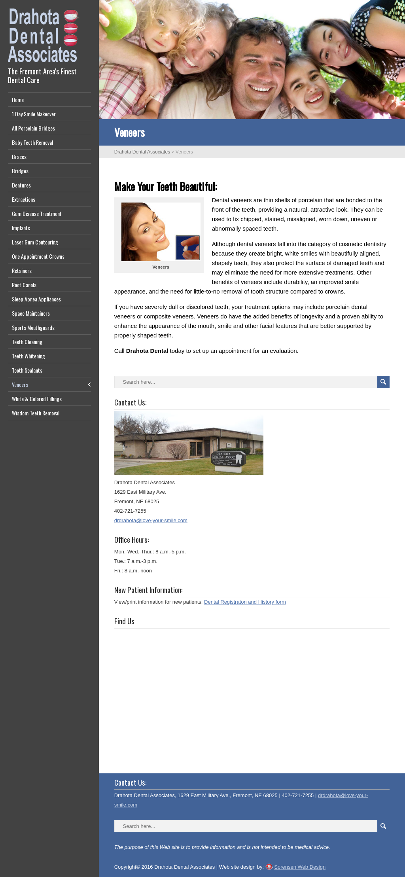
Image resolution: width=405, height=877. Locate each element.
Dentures (21, 185)
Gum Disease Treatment (37, 213)
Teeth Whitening (28, 356)
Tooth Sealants (27, 370)
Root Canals (24, 284)
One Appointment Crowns (38, 256)
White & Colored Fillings (37, 398)
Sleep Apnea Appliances (36, 299)
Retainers (22, 270)
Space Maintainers (31, 313)
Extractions (23, 199)
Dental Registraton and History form (245, 602)
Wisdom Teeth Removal (35, 413)
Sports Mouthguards (33, 327)
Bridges (20, 171)
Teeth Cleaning (27, 341)
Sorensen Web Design (300, 867)
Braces (19, 156)
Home (18, 99)
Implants (21, 228)
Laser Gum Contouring (35, 242)
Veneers (20, 384)
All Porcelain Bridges (33, 128)
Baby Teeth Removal (32, 142)
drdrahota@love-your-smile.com (150, 520)
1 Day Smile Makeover (34, 114)
